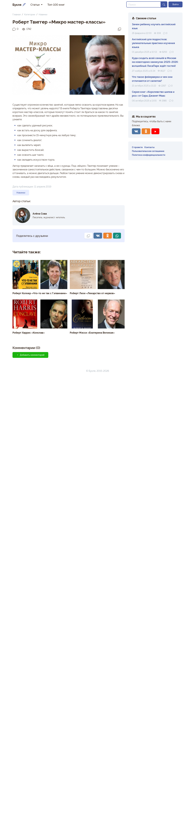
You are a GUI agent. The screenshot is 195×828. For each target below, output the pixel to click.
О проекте (137, 147)
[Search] (143, 4)
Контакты (149, 147)
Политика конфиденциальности (148, 154)
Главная (16, 14)
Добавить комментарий (30, 354)
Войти (175, 4)
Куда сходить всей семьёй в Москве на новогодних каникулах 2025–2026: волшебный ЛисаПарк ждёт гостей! (155, 61)
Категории (29, 14)
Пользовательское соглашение (148, 150)
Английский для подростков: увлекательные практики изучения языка (153, 43)
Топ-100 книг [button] (56, 4)
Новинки (43, 14)
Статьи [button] (35, 4)
